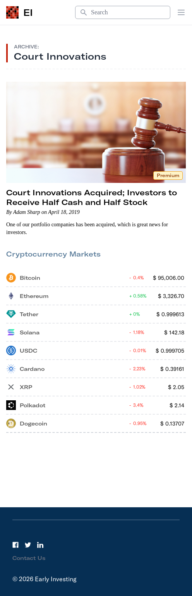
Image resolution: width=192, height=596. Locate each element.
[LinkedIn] (40, 545)
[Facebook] (15, 545)
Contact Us (29, 558)
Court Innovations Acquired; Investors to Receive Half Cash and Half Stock (91, 197)
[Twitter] (28, 545)
